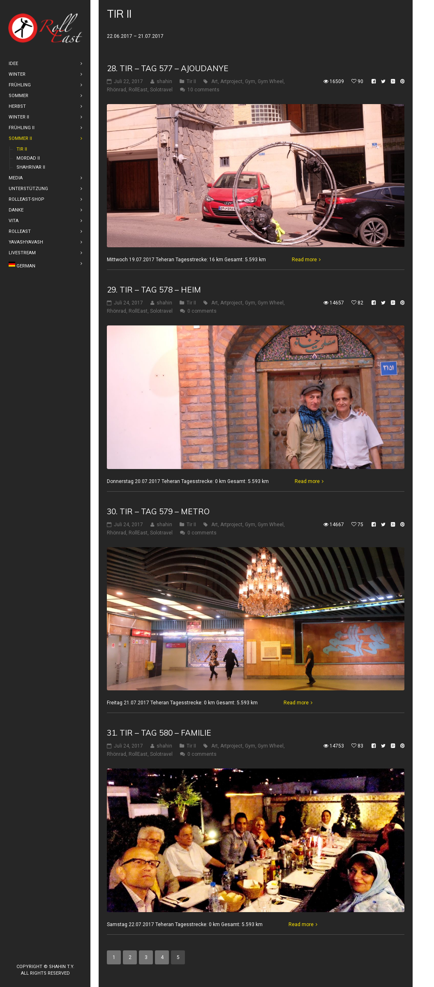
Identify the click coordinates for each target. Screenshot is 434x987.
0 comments (202, 311)
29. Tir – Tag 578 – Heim (154, 290)
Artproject (231, 81)
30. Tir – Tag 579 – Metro (158, 511)
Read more (304, 259)
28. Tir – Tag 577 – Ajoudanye (168, 68)
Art (214, 81)
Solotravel (161, 90)
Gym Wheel (271, 81)
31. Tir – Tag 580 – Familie (159, 733)
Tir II (191, 81)
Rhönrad (116, 90)
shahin (164, 81)
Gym (250, 81)
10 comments (203, 90)
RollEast (138, 90)
